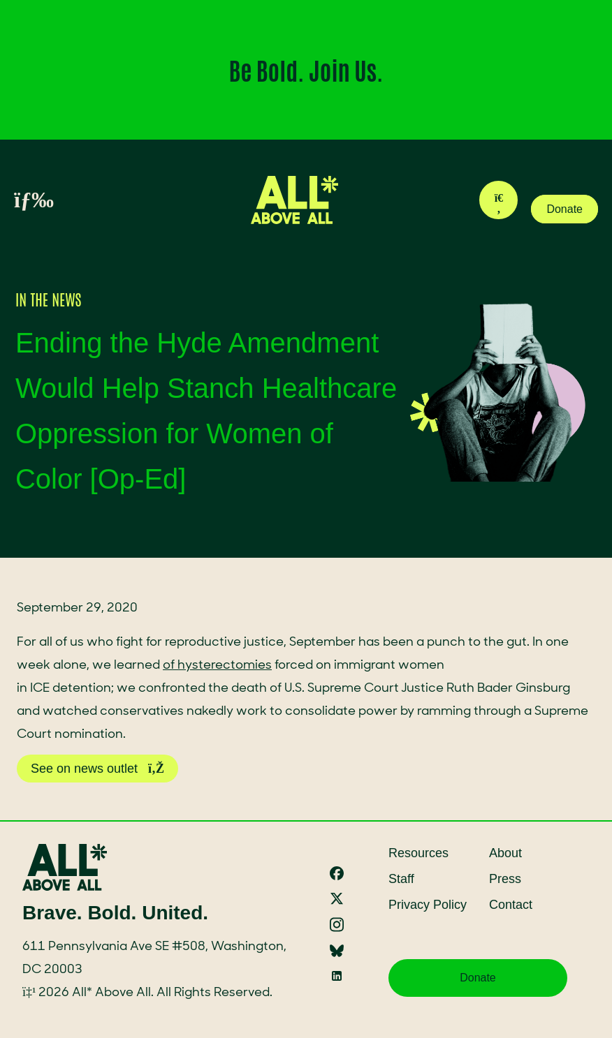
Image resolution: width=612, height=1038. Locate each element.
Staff (401, 879)
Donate (564, 209)
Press (505, 879)
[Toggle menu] (18, 200)
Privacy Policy (427, 905)
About (505, 853)
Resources (418, 853)
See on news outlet (97, 769)
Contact (510, 905)
